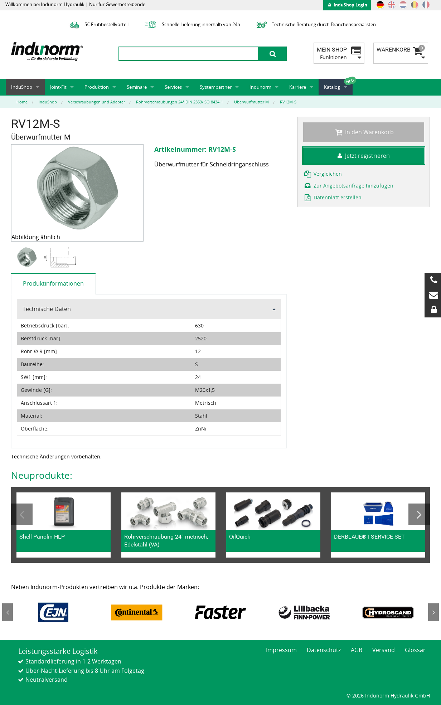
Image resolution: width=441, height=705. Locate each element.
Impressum (281, 650)
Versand (383, 650)
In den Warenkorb (363, 132)
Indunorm (260, 87)
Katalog (332, 87)
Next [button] (419, 514)
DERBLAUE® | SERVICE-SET (369, 536)
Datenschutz (324, 650)
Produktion (96, 87)
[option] (27, 257)
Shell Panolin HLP (42, 536)
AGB (356, 650)
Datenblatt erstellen (332, 197)
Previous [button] (22, 514)
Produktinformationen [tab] (53, 283)
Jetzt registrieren (364, 156)
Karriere (297, 87)
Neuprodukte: (41, 475)
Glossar (415, 650)
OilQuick (239, 536)
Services (173, 87)
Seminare (137, 87)
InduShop (21, 87)
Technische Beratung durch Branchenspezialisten (315, 24)
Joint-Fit (58, 87)
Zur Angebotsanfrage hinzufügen (348, 185)
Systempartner (216, 87)
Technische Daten (47, 309)
